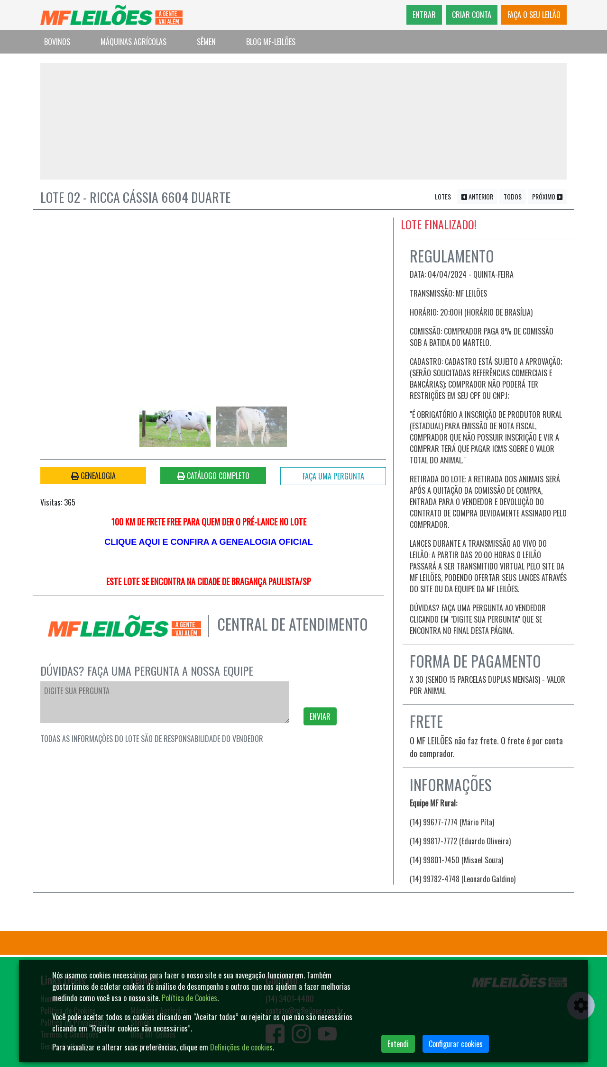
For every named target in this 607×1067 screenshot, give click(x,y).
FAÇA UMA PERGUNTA (333, 477)
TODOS (513, 198)
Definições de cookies (241, 1047)
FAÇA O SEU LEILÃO (534, 14)
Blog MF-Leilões (270, 41)
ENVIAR (320, 718)
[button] (75, 302)
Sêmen (206, 41)
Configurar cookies (456, 1043)
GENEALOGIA (93, 477)
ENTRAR (424, 14)
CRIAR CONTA (471, 14)
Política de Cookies (189, 998)
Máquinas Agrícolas (133, 41)
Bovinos (57, 41)
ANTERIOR (477, 198)
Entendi (398, 1043)
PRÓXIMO (547, 198)
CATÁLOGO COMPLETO (213, 477)
